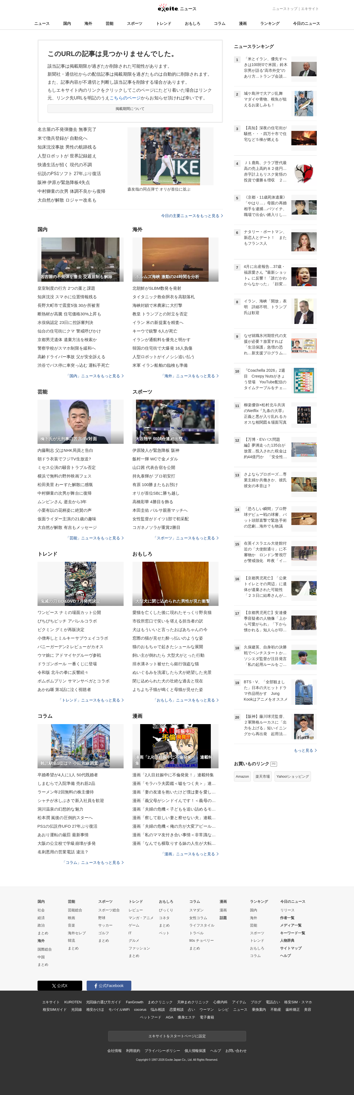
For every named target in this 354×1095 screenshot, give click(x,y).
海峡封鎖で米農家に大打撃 (157, 305)
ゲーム (134, 925)
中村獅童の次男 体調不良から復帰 (71, 191)
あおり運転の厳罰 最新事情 (63, 834)
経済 (41, 918)
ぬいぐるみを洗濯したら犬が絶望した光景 (172, 672)
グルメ (134, 940)
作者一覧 (287, 918)
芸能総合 (75, 910)
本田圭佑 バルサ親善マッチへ (160, 510)
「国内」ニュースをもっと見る (95, 376)
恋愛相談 (176, 1009)
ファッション (139, 948)
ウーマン (206, 1009)
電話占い (273, 1002)
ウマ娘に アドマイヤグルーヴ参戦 (69, 655)
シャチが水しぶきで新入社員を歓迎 (71, 800)
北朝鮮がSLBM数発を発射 (156, 288)
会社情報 (114, 1051)
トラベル (196, 933)
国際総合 (45, 949)
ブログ (256, 1002)
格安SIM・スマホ (298, 1002)
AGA (169, 1017)
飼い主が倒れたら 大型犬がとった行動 (168, 655)
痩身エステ (186, 1017)
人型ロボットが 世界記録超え (67, 156)
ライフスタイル (201, 925)
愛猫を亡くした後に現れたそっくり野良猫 (172, 612)
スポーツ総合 (109, 910)
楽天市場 (262, 776)
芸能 (109, 23)
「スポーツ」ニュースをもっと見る (186, 538)
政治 (41, 925)
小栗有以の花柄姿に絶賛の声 (65, 510)
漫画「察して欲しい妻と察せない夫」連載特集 (175, 817)
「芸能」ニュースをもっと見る (95, 538)
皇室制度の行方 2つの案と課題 (66, 288)
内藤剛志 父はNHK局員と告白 (66, 450)
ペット (164, 933)
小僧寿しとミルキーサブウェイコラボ (73, 638)
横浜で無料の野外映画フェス (65, 476)
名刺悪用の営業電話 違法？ (63, 851)
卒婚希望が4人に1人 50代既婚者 (68, 774)
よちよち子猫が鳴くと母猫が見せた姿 (167, 689)
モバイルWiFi (119, 1009)
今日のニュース (306, 23)
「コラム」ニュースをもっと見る (93, 862)
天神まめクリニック (193, 1002)
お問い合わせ (236, 1051)
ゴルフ (103, 933)
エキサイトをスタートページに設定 (177, 1036)
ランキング (270, 23)
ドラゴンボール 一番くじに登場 (67, 663)
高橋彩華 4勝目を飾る (153, 501)
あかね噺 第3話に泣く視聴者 (64, 689)
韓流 (71, 940)
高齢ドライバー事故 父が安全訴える (71, 356)
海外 (88, 23)
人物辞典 (287, 940)
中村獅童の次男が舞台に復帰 (65, 493)
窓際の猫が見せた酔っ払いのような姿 (167, 638)
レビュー (136, 910)
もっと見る (305, 750)
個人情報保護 (195, 1051)
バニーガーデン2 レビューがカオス (71, 646)
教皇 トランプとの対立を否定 (160, 314)
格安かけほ (95, 1009)
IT (130, 933)
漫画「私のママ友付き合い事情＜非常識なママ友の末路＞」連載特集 (175, 834)
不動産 (275, 1009)
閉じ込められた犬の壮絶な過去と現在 (167, 681)
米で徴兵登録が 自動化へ (63, 138)
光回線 (76, 1009)
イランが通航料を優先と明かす (161, 339)
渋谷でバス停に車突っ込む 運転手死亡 (74, 365)
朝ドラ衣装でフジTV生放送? (64, 459)
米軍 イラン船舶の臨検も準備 (160, 365)
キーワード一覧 (292, 933)
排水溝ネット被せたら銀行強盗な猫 (165, 663)
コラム (219, 23)
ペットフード (150, 1017)
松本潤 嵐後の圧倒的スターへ (65, 817)
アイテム (239, 1002)
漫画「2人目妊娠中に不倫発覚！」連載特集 (173, 774)
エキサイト (310, 9)
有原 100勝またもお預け (155, 484)
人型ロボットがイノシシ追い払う (163, 356)
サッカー (105, 925)
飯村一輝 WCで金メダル (155, 459)
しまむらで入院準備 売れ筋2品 (66, 783)
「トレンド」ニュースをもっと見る (91, 700)
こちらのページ (125, 98)
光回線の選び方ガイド (104, 1002)
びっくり (166, 910)
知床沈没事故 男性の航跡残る (67, 147)
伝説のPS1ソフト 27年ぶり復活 (69, 173)
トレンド (163, 23)
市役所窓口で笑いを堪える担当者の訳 (167, 621)
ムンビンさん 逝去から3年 (62, 501)
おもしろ (192, 23)
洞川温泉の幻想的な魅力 (60, 809)
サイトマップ (291, 948)
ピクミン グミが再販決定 (61, 629)
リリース (287, 910)
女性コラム (198, 918)
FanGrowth (134, 1002)
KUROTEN (73, 1002)
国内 (67, 23)
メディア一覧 (291, 925)
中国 (41, 957)
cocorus (140, 1009)
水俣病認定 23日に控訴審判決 (66, 322)
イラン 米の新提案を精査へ (158, 322)
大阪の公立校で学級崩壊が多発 (67, 843)
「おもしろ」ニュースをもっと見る (186, 700)
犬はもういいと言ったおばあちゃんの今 (169, 629)
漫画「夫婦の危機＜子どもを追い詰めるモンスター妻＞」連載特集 (175, 809)
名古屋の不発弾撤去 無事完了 (67, 129)
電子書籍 (207, 1017)
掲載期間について (130, 109)
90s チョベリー (201, 940)
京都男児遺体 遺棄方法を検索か (67, 339)
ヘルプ (285, 956)
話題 (223, 918)
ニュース (42, 23)
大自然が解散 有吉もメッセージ (67, 527)
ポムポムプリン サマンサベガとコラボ (74, 681)
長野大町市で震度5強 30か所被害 (69, 305)
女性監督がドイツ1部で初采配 (160, 518)
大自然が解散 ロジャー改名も (67, 200)
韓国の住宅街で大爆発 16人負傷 (162, 348)
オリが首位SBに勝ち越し (156, 493)
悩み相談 (158, 1009)
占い (191, 1009)
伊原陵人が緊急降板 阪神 (156, 450)
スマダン (196, 910)
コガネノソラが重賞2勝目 (156, 527)
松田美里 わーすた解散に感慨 (65, 484)
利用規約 (133, 1051)
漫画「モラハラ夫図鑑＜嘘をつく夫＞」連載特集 (175, 783)
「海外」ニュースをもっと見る (190, 376)
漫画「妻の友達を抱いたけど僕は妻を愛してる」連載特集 (175, 792)
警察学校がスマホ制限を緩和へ (67, 348)
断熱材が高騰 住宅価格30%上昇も (69, 314)
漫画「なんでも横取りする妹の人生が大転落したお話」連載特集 (175, 843)
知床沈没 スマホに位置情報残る (67, 296)
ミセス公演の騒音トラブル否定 (67, 467)
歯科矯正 (293, 1009)
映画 (71, 918)
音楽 (71, 925)
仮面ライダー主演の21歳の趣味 (67, 518)
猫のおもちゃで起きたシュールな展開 (167, 646)
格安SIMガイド (55, 1009)
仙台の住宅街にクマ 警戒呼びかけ (69, 331)
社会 (41, 910)
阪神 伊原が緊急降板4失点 (64, 182)
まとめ (43, 933)
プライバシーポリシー (162, 1051)
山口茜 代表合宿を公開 (153, 467)
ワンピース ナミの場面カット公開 (69, 612)
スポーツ (134, 23)
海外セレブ (77, 933)
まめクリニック (160, 1002)
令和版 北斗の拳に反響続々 (63, 672)
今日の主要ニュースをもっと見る (192, 215)
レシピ (223, 1009)
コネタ (164, 918)
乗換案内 (259, 1009)
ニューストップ (284, 9)
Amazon (242, 776)
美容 (307, 1009)
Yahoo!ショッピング (292, 776)
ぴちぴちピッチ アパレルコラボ (67, 621)
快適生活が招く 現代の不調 (65, 164)
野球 (101, 918)
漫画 (243, 23)
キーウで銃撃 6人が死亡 (155, 331)
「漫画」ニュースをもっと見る (190, 854)
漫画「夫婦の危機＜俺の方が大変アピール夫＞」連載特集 (175, 826)
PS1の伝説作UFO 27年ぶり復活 (68, 826)
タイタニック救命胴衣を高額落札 (163, 296)
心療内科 (220, 1002)
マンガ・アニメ (141, 918)
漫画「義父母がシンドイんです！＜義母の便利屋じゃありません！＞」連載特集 (175, 800)
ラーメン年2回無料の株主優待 (66, 792)
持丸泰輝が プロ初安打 (153, 476)
